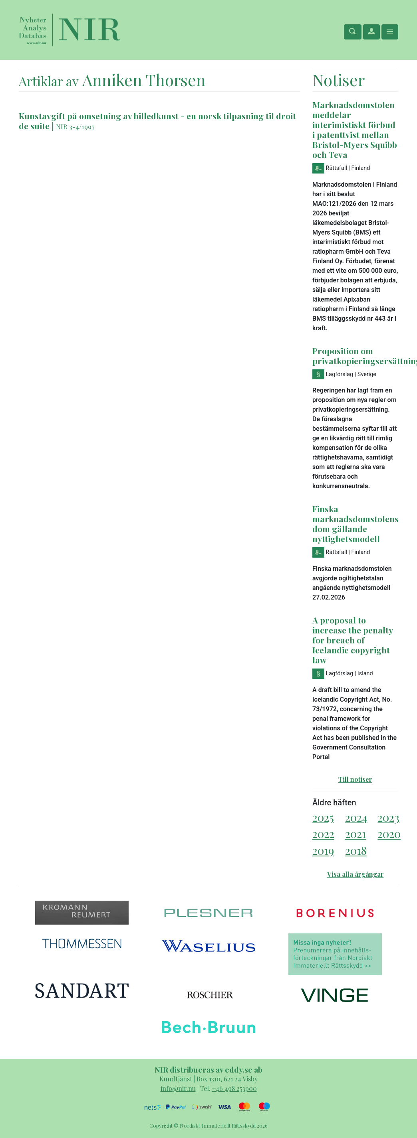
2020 (389, 833)
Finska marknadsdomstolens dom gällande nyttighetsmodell (355, 523)
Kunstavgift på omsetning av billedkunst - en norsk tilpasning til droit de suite (157, 120)
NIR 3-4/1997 (75, 126)
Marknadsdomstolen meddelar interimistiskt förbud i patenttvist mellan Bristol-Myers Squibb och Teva (354, 129)
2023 (388, 817)
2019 (323, 850)
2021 (355, 833)
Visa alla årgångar (355, 874)
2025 (323, 817)
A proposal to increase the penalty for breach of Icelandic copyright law (352, 639)
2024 (356, 817)
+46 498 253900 (234, 1088)
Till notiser (355, 779)
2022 (323, 833)
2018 (356, 850)
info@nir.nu (178, 1088)
